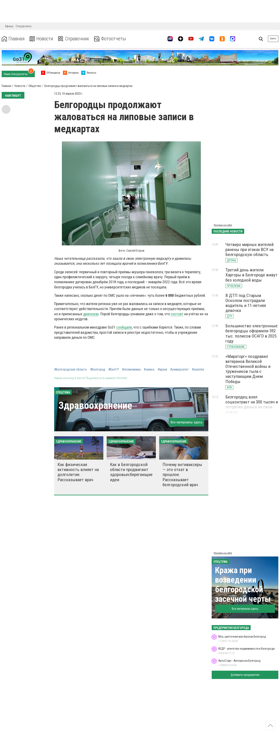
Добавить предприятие (245, 674)
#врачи (162, 369)
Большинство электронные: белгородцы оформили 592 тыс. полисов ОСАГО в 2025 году (251, 333)
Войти (273, 38)
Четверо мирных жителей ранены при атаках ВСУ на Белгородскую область (249, 249)
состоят (177, 314)
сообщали (124, 327)
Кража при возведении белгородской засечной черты (243, 584)
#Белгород (97, 369)
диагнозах (91, 314)
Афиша (9, 26)
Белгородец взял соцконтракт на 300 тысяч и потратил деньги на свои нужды (251, 404)
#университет (179, 369)
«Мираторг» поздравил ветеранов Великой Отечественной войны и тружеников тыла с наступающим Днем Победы (247, 369)
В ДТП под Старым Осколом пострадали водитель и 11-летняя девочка (245, 303)
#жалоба (198, 369)
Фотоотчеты (110, 39)
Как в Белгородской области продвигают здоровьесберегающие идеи (131, 472)
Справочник (73, 39)
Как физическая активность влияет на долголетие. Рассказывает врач (78, 472)
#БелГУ (113, 369)
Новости (41, 39)
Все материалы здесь (186, 422)
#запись (149, 369)
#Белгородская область (70, 369)
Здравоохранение (95, 405)
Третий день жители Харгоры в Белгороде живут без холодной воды (251, 274)
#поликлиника (131, 369)
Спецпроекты (23, 26)
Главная (13, 39)
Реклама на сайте (223, 225)
